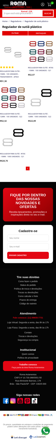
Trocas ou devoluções (28, 292)
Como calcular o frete (28, 296)
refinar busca (15, 33)
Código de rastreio (27, 303)
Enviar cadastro (18, 255)
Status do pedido (28, 285)
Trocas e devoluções (28, 336)
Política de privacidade (28, 358)
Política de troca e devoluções (28, 289)
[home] (18, 4)
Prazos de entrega (27, 300)
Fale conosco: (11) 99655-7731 (28, 318)
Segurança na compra (28, 340)
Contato (28, 332)
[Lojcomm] (37, 437)
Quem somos (28, 354)
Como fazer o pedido (28, 281)
